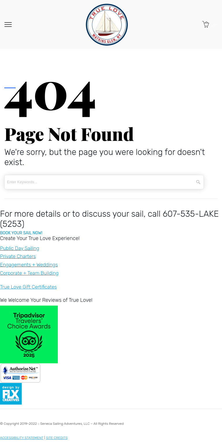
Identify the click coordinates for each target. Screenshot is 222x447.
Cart (214, 25)
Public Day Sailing (19, 248)
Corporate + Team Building (29, 273)
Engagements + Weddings (29, 265)
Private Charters (18, 256)
